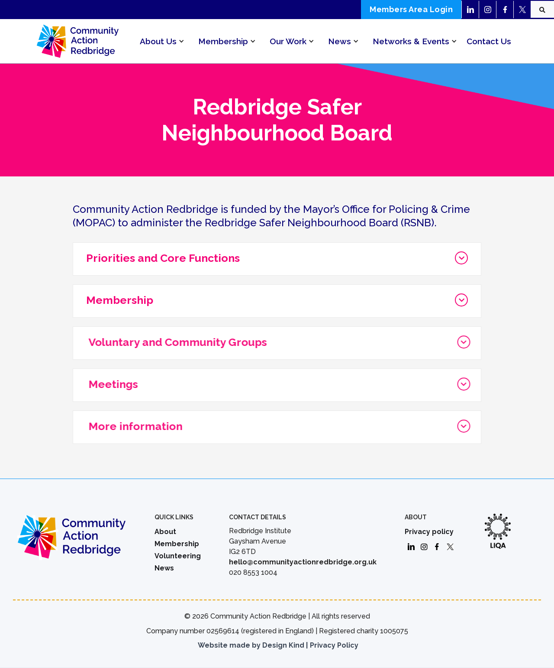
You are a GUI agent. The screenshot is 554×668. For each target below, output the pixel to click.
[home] (77, 41)
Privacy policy (429, 531)
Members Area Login (411, 9)
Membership (177, 544)
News (164, 568)
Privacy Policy (334, 645)
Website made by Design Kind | (253, 645)
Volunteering (178, 556)
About (165, 531)
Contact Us (489, 41)
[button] (158, 41)
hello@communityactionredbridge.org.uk (303, 562)
